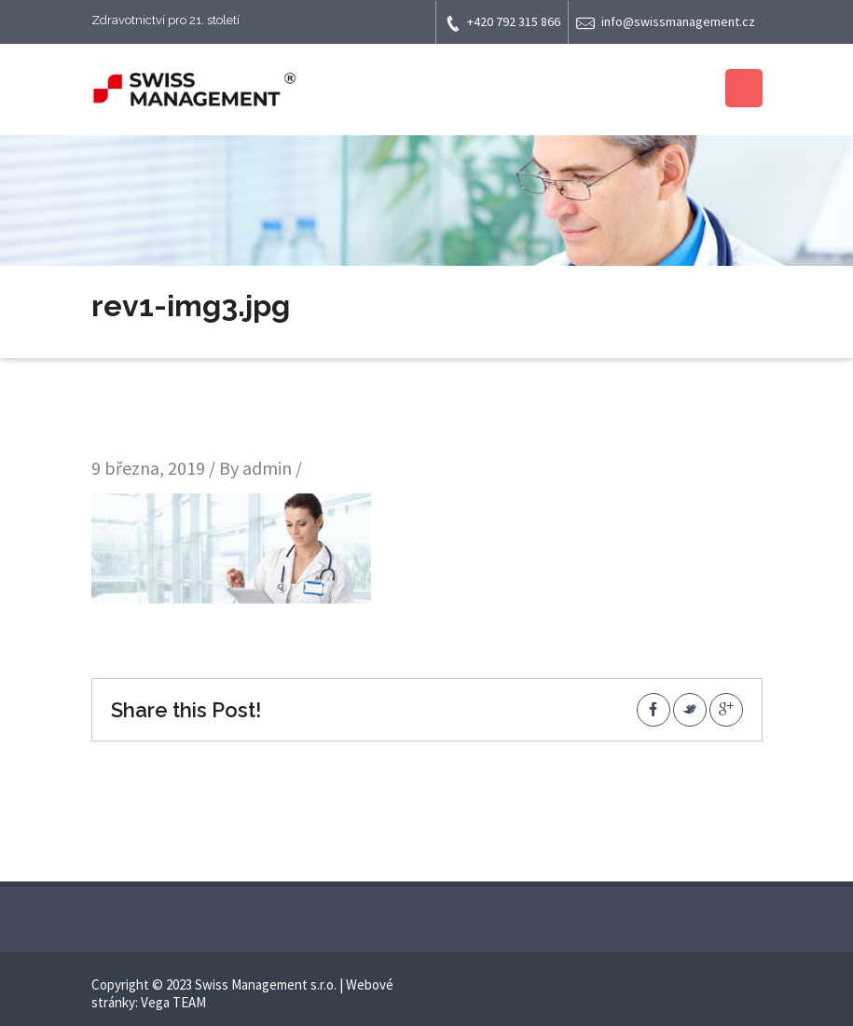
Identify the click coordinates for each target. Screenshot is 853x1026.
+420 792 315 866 (502, 23)
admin (267, 467)
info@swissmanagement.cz (665, 23)
